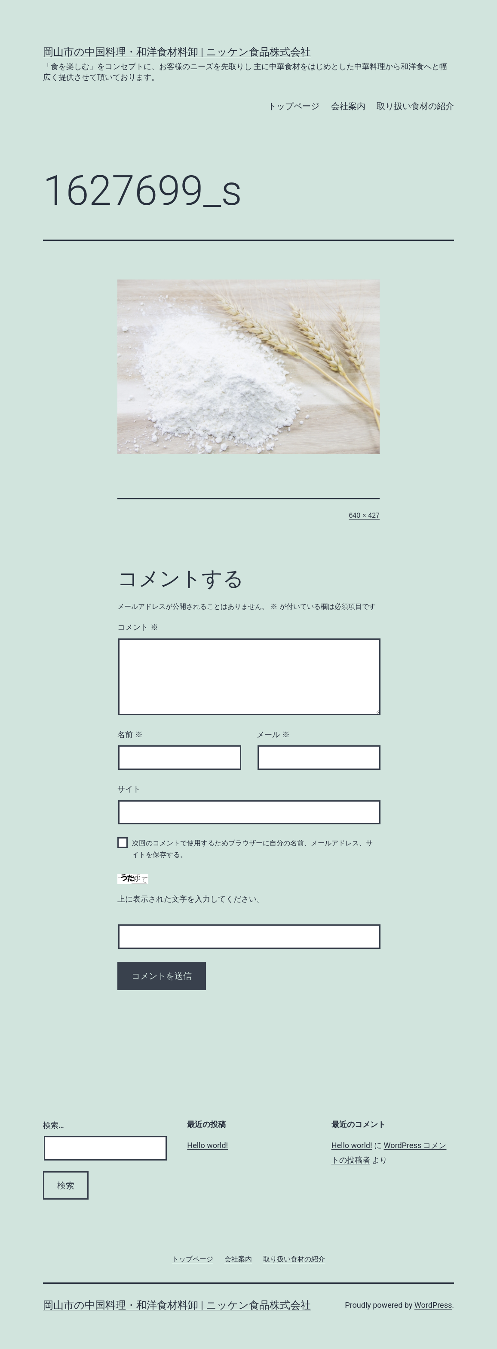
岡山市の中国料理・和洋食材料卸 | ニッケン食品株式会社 (177, 52)
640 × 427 (364, 515)
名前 (130, 734)
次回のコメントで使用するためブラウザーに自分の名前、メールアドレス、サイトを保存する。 (252, 848)
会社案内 (348, 106)
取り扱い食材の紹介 (415, 106)
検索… (53, 1125)
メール (273, 734)
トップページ (293, 106)
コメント (137, 627)
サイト (129, 789)
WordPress (433, 1305)
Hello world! (207, 1145)
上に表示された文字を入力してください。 (190, 899)
